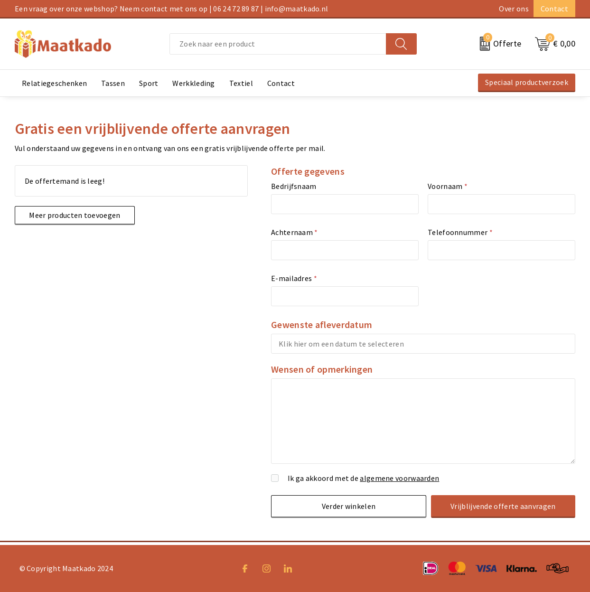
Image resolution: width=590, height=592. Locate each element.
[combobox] (277, 44)
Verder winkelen (350, 506)
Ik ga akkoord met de (363, 478)
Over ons (513, 8)
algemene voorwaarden (399, 478)
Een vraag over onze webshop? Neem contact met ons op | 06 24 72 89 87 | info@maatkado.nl (171, 8)
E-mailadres (294, 278)
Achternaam (294, 232)
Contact (554, 8)
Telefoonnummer (460, 232)
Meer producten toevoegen (73, 215)
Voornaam (448, 186)
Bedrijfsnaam (294, 186)
